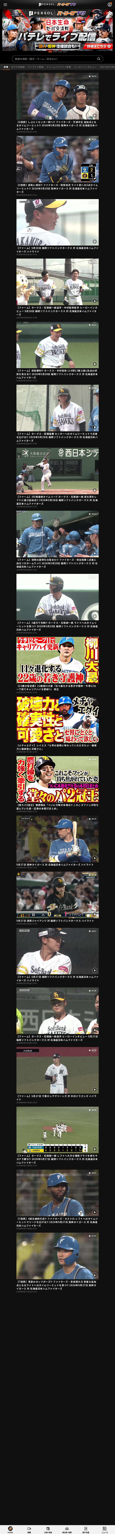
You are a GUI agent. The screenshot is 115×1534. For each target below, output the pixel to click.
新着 (6, 66)
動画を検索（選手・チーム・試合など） (37, 59)
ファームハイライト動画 (58, 66)
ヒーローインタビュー (85, 66)
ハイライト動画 (35, 66)
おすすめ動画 (18, 66)
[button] (50, 51)
